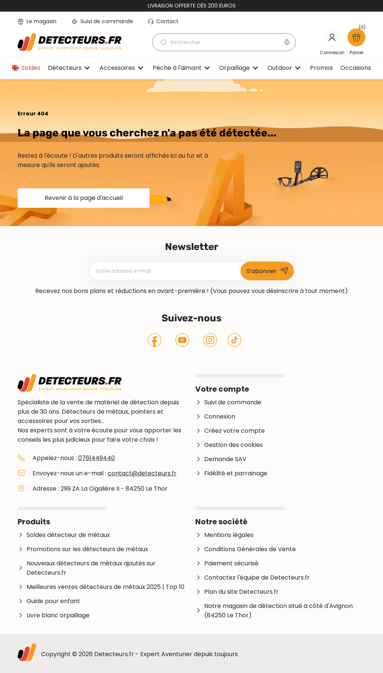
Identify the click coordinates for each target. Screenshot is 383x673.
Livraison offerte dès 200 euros (192, 5)
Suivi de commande (102, 21)
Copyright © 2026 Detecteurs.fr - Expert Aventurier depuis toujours (139, 654)
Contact (163, 21)
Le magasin (37, 21)
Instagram (210, 340)
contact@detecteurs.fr (142, 473)
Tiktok (234, 340)
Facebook (154, 340)
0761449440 (96, 458)
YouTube (182, 340)
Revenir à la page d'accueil (84, 198)
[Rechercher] (224, 42)
